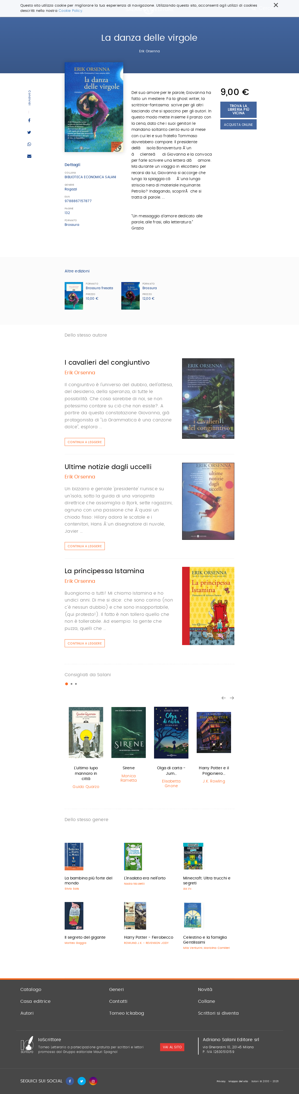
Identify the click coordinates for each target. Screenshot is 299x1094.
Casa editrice (35, 1001)
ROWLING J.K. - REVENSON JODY (146, 943)
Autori (27, 1013)
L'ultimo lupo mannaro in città (86, 773)
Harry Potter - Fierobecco (148, 937)
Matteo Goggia (75, 943)
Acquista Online (238, 124)
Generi (116, 989)
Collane (206, 1001)
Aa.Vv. (187, 888)
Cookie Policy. (71, 11)
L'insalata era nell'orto (145, 878)
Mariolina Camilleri (217, 948)
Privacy (221, 1081)
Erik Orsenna (149, 51)
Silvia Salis (72, 888)
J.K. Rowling (214, 781)
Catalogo (31, 989)
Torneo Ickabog (126, 1013)
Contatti (118, 1001)
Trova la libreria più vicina (238, 109)
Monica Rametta (128, 778)
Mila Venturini (192, 948)
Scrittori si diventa (218, 1013)
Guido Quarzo (86, 787)
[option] (86, 748)
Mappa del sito (238, 1081)
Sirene (129, 768)
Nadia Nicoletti (134, 883)
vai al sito (172, 1047)
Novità (205, 989)
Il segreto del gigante (85, 937)
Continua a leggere (85, 442)
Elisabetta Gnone (171, 783)
